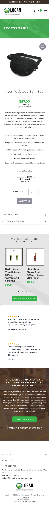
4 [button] (30, 291)
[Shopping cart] (40, 11)
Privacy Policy (24, 497)
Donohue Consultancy (28, 501)
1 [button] (18, 291)
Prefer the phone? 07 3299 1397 (24, 428)
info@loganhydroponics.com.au (18, 478)
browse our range (24, 419)
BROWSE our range (24, 298)
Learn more (24, 182)
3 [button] (26, 291)
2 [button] (22, 291)
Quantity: (18, 192)
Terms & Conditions (37, 495)
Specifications (10, 214)
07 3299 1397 (14, 475)
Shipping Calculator (13, 221)
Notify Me (24, 201)
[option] (24, 64)
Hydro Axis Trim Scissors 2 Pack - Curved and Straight (13, 275)
